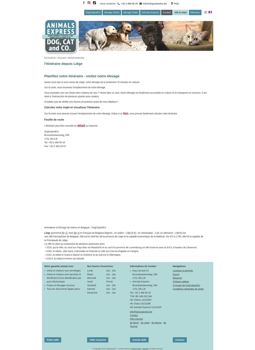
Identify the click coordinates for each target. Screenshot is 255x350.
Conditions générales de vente (188, 289)
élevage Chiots (111, 12)
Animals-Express (150, 12)
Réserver (195, 12)
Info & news (181, 12)
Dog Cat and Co (50, 57)
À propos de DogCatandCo (186, 285)
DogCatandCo (93, 12)
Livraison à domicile (183, 270)
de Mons (134, 322)
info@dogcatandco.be (155, 3)
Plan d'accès (136, 319)
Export (176, 274)
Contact (167, 12)
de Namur (157, 322)
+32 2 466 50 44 (129, 3)
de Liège (145, 322)
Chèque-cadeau (181, 281)
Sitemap (145, 349)
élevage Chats (130, 12)
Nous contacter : (108, 3)
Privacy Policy (136, 349)
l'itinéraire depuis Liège (76, 57)
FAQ (176, 3)
